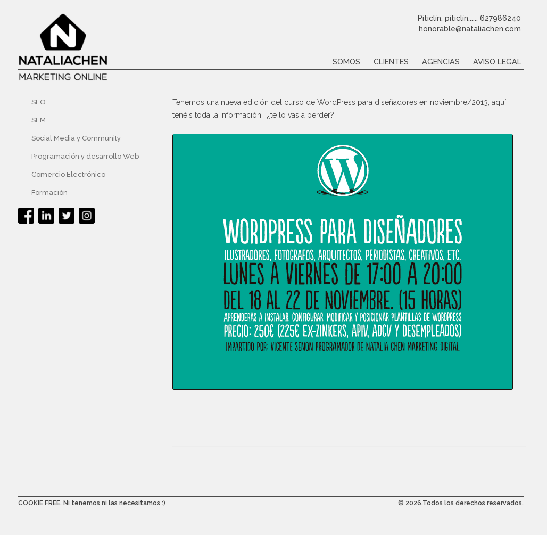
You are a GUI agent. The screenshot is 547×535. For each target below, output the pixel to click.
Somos (346, 61)
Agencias (441, 61)
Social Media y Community (76, 138)
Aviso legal (497, 61)
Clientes (391, 61)
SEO (38, 102)
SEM (38, 120)
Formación (49, 192)
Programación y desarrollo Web (85, 156)
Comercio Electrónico (68, 174)
